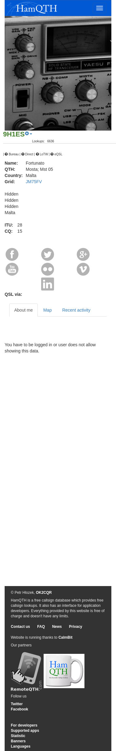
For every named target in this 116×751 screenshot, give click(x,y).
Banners (18, 741)
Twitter (17, 704)
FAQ (41, 626)
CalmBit (65, 637)
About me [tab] (23, 310)
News (57, 626)
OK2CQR (44, 592)
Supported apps (25, 730)
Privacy (75, 626)
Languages (20, 746)
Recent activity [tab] (76, 310)
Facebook (19, 709)
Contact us (20, 626)
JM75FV (34, 181)
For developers (24, 725)
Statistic (18, 736)
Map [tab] (47, 310)
